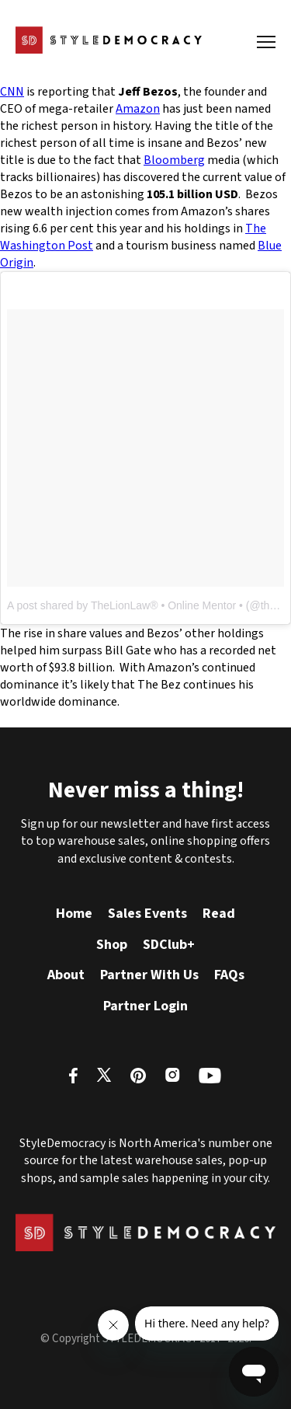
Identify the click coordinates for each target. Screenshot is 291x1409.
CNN (12, 91)
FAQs (229, 975)
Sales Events (147, 913)
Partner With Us (149, 975)
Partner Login (145, 1006)
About (66, 975)
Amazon (138, 108)
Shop (111, 944)
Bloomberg (174, 160)
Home (74, 913)
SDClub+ (169, 944)
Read (219, 913)
